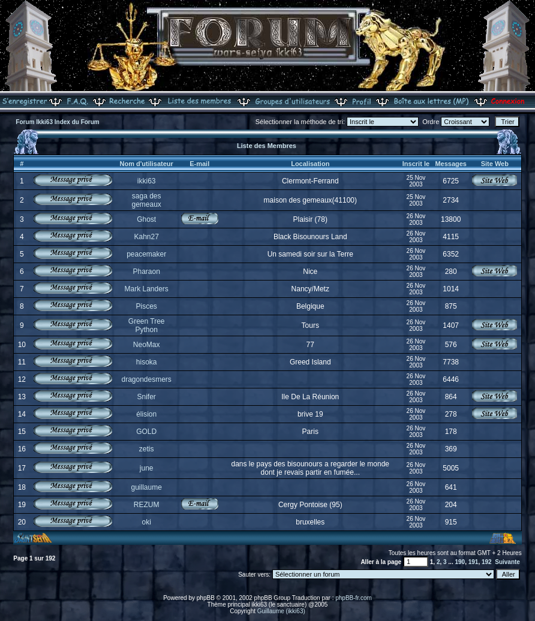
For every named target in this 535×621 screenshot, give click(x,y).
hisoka (146, 362)
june (147, 468)
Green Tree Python (146, 325)
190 (460, 562)
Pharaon (146, 271)
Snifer (146, 397)
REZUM (147, 505)
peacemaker (146, 254)
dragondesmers (146, 379)
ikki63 (146, 181)
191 (473, 562)
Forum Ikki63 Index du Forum (57, 122)
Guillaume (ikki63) (281, 611)
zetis (146, 449)
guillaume (146, 487)
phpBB (206, 598)
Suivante (507, 562)
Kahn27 (146, 237)
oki (146, 522)
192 (487, 562)
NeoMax (146, 344)
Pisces (146, 306)
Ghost (146, 219)
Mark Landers (146, 289)
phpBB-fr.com (353, 598)
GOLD (146, 431)
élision (146, 414)
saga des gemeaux (146, 200)
